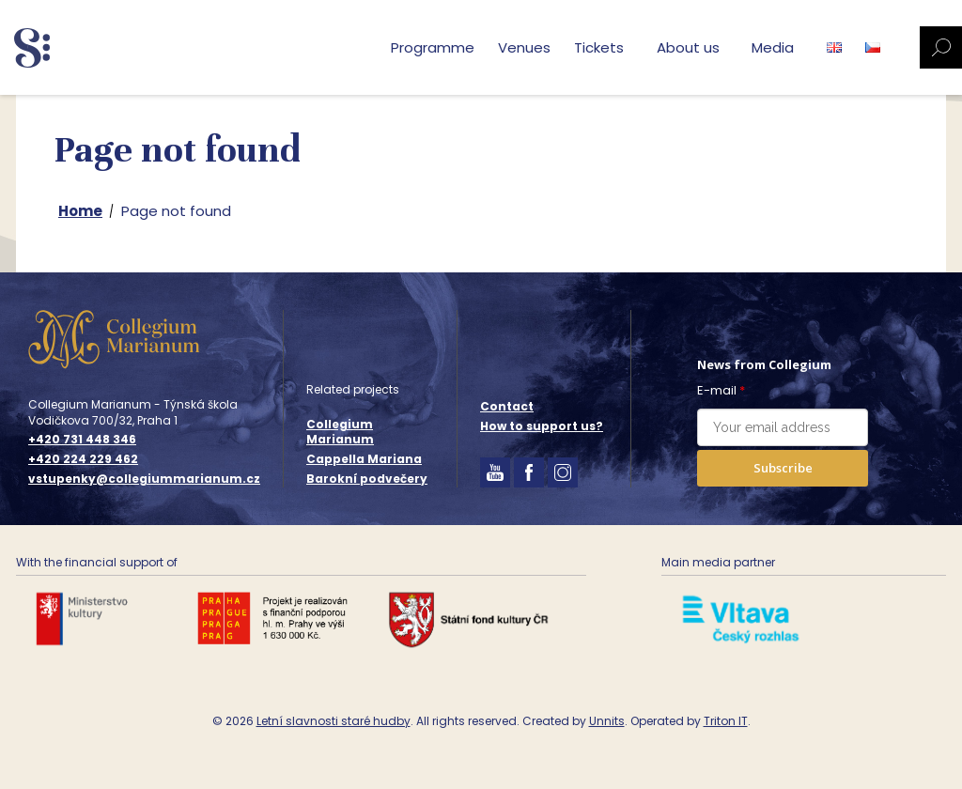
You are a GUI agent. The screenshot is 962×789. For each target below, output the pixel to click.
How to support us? (541, 426)
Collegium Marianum (340, 432)
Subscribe (783, 467)
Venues (524, 47)
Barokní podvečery (366, 479)
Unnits (607, 721)
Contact (507, 406)
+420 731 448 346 (82, 439)
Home (80, 211)
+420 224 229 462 (83, 459)
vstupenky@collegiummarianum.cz (144, 479)
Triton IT (726, 721)
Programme (432, 47)
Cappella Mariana (364, 459)
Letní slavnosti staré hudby (333, 721)
